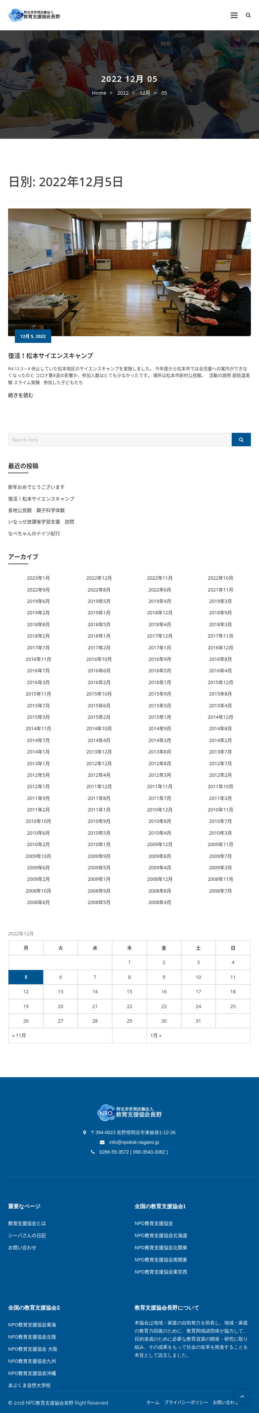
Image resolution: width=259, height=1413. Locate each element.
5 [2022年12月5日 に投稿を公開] (26, 977)
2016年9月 (159, 659)
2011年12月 (99, 786)
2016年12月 (220, 647)
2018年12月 (160, 612)
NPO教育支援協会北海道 (161, 1235)
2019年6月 (38, 601)
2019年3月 (220, 601)
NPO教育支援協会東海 (32, 1324)
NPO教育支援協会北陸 (32, 1337)
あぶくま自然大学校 (29, 1385)
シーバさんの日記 (27, 1235)
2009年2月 (38, 879)
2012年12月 (99, 763)
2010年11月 (220, 809)
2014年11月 (38, 728)
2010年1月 (99, 844)
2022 (122, 92)
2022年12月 (99, 578)
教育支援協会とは (27, 1223)
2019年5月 (99, 601)
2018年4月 (159, 624)
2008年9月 (99, 891)
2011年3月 (220, 798)
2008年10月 (38, 891)
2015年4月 (220, 705)
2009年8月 (159, 856)
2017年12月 (160, 636)
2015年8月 (220, 694)
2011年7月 (159, 798)
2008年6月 (38, 902)
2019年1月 (99, 612)
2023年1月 (38, 578)
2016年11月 (38, 659)
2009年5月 (99, 867)
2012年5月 (38, 775)
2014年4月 (99, 740)
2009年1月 (99, 879)
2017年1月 (159, 647)
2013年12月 (99, 751)
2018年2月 (38, 636)
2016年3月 (38, 682)
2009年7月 (220, 856)
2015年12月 (220, 682)
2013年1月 (38, 763)
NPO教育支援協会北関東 (161, 1247)
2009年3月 (220, 867)
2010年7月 (220, 821)
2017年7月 (38, 647)
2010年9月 (99, 821)
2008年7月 (220, 891)
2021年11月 (220, 589)
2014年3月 (159, 740)
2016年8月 (220, 659)
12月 (145, 92)
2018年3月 (220, 624)
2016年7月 (38, 670)
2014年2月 (220, 740)
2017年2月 (99, 647)
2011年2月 (38, 809)
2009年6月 (38, 867)
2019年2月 (38, 612)
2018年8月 (38, 624)
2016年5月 (159, 670)
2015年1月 (159, 717)
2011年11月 (160, 786)
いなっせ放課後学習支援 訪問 (41, 521)
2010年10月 (38, 821)
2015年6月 (99, 705)
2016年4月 (220, 670)
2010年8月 (159, 821)
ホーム (153, 1402)
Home (99, 92)
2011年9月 (38, 798)
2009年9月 (99, 856)
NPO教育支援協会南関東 (161, 1259)
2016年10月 (99, 659)
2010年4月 (159, 833)
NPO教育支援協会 (154, 1223)
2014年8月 (220, 728)
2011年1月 (99, 809)
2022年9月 (38, 589)
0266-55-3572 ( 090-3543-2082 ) (129, 1152)
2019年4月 (159, 601)
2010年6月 (38, 833)
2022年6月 (159, 589)
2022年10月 (220, 578)
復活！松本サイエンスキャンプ (50, 356)
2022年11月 (160, 578)
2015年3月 (38, 717)
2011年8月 (99, 798)
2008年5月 (99, 902)
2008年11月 (220, 879)
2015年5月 (159, 705)
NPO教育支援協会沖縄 (32, 1373)
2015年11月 (38, 694)
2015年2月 (99, 717)
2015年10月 (99, 694)
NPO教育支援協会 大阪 (32, 1349)
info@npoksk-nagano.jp (129, 1142)
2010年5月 (99, 833)
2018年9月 (220, 612)
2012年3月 (159, 775)
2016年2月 (99, 682)
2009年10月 (38, 856)
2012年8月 (159, 763)
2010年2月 (38, 844)
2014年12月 (220, 717)
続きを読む (20, 395)
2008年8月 (159, 891)
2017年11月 (220, 636)
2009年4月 (159, 867)
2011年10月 (220, 786)
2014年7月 (38, 740)
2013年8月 (159, 751)
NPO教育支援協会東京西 (161, 1272)
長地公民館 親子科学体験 (36, 510)
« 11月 (19, 1035)
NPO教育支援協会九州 (32, 1361)
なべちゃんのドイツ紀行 (34, 533)
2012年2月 (220, 775)
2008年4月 (159, 902)
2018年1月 (99, 636)
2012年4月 (99, 775)
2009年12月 (160, 844)
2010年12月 (160, 809)
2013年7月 (220, 751)
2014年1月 (38, 751)
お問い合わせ (22, 1247)
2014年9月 (159, 728)
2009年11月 (220, 844)
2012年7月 (220, 763)
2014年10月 (99, 728)
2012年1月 (38, 786)
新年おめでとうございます (36, 487)
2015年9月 (159, 694)
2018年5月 (99, 624)
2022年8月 (99, 589)
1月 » (156, 1035)
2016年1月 (159, 682)
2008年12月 (160, 879)
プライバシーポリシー (186, 1402)
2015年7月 (38, 705)
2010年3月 (220, 833)
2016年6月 (99, 670)
